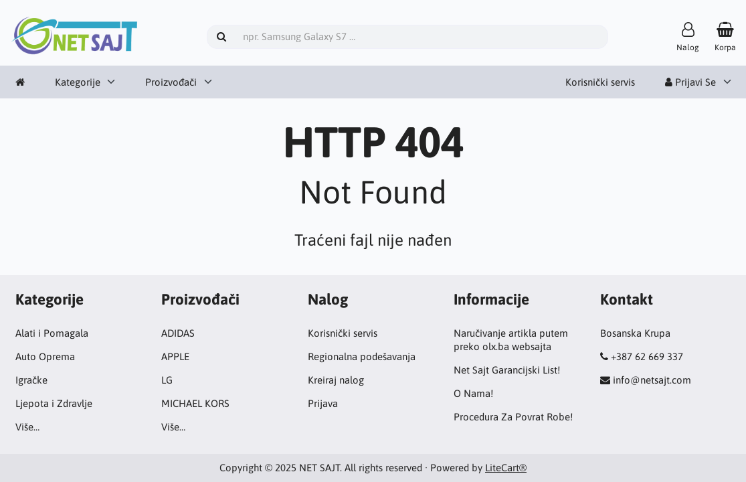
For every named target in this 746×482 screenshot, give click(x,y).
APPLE (175, 356)
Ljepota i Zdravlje (53, 403)
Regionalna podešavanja (361, 356)
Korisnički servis (600, 82)
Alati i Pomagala (51, 333)
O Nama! (473, 393)
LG (167, 380)
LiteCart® (506, 467)
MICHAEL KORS (195, 403)
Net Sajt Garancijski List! (507, 370)
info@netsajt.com (652, 380)
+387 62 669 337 (647, 356)
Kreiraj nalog (336, 380)
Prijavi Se (690, 82)
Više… (27, 426)
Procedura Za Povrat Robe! (513, 416)
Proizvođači (171, 82)
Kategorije (77, 82)
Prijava (323, 403)
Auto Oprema (45, 356)
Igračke (31, 380)
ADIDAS (178, 333)
